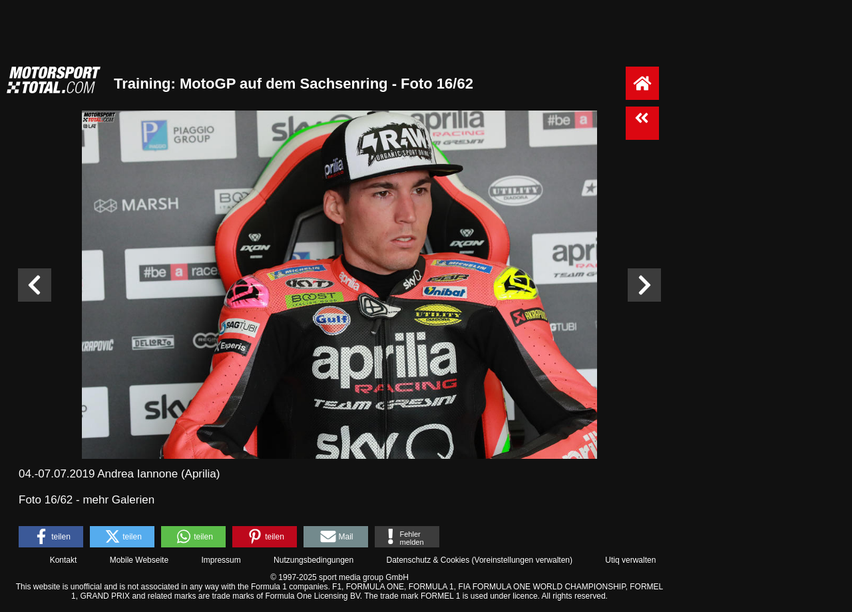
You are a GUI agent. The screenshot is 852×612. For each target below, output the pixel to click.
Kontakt (63, 560)
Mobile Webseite (139, 560)
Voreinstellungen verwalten (522, 560)
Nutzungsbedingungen (313, 560)
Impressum (220, 560)
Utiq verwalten (630, 560)
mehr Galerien (118, 499)
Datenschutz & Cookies (427, 560)
